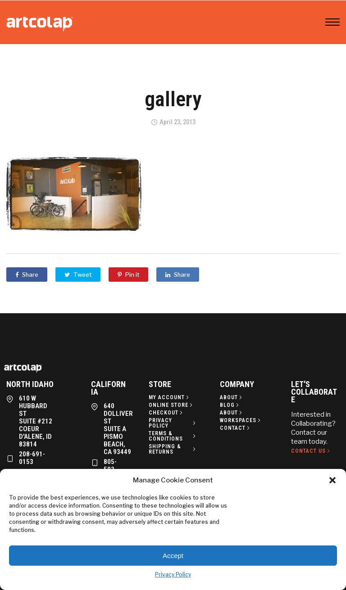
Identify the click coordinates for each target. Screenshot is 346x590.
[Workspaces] (241, 420)
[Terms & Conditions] (173, 436)
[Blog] (230, 405)
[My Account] (170, 397)
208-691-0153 (32, 458)
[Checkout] (166, 412)
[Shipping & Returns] (173, 449)
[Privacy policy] (173, 423)
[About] (232, 397)
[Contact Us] (311, 451)
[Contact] (235, 428)
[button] (332, 480)
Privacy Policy (173, 574)
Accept (173, 555)
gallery (173, 99)
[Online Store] (171, 405)
